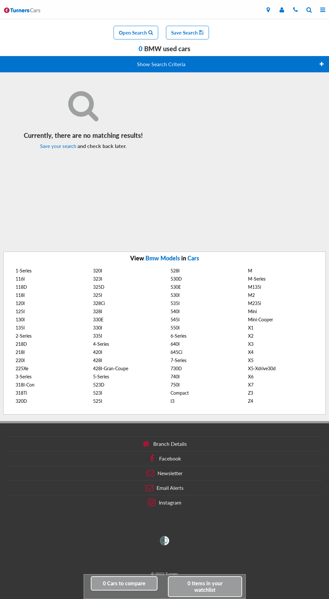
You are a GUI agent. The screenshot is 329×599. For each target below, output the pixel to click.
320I (97, 270)
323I (97, 279)
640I (175, 344)
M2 (251, 295)
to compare (124, 583)
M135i (254, 287)
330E (98, 319)
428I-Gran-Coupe (110, 368)
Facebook (164, 458)
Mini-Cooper (260, 319)
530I (175, 295)
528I (175, 270)
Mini (252, 311)
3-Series (24, 376)
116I (20, 279)
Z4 (250, 401)
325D (98, 287)
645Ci (176, 352)
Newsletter (164, 473)
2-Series (24, 336)
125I (20, 311)
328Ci (99, 303)
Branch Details (164, 444)
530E (176, 287)
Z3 (250, 393)
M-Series (257, 279)
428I (97, 360)
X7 (251, 384)
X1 (251, 327)
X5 (251, 360)
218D (21, 344)
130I (20, 319)
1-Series (24, 270)
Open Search (136, 33)
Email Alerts (164, 488)
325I (97, 295)
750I (175, 384)
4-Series (101, 344)
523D (98, 384)
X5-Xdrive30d (262, 368)
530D (176, 279)
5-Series (101, 376)
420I (97, 352)
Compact (180, 393)
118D (21, 287)
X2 (251, 336)
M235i (254, 303)
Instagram (164, 502)
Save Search (187, 33)
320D (21, 401)
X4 (251, 352)
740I (175, 376)
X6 (251, 376)
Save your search (58, 146)
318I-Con (25, 384)
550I (175, 327)
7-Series (178, 360)
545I (175, 319)
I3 (172, 401)
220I (20, 360)
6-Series (178, 336)
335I (97, 336)
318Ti (21, 393)
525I (97, 401)
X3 (251, 344)
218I (20, 352)
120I (20, 303)
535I (175, 303)
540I (175, 311)
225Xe (22, 368)
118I (20, 295)
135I (20, 327)
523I (97, 393)
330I (97, 327)
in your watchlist (205, 586)
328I (97, 311)
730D (176, 368)
